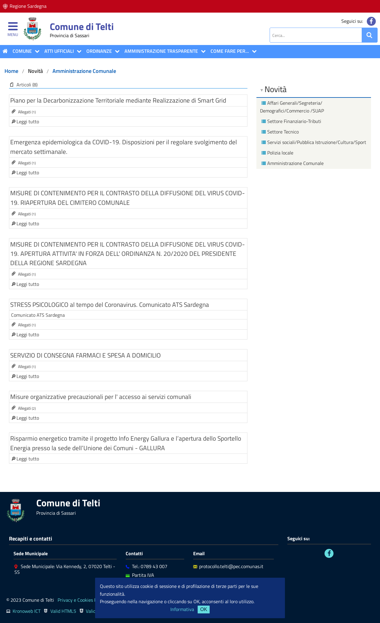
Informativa (182, 609)
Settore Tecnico (279, 131)
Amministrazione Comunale (84, 71)
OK (203, 609)
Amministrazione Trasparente (161, 51)
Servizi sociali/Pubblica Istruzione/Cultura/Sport (313, 142)
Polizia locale (276, 152)
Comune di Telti (82, 26)
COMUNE (22, 51)
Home (11, 71)
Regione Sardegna (28, 6)
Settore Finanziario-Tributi (290, 121)
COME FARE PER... (230, 51)
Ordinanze (99, 51)
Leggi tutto (27, 121)
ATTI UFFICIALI (59, 51)
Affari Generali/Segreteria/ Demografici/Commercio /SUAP (292, 106)
